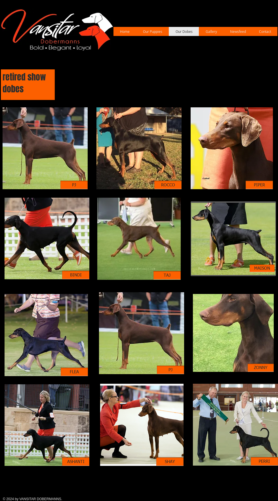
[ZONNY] (261, 368)
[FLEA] (74, 372)
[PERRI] (264, 461)
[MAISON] (262, 268)
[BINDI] (75, 275)
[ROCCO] (168, 185)
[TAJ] (167, 275)
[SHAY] (170, 461)
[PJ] (74, 185)
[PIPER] (259, 185)
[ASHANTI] (75, 461)
